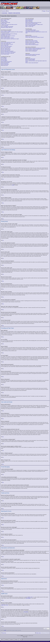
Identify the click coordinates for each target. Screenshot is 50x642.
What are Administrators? (29, 19)
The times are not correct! (5, 32)
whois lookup (26, 611)
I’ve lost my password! (4, 25)
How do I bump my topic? (5, 54)
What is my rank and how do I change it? (7, 37)
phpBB (5, 630)
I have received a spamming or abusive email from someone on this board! (36, 32)
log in (8, 5)
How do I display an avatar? (5, 36)
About (2, 639)
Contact (11, 639)
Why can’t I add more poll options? (6, 46)
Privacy (16, 639)
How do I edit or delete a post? (6, 43)
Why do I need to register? (5, 19)
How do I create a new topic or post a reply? (8, 42)
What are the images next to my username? (8, 35)
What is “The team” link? (29, 26)
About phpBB (28, 598)
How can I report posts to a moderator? (7, 51)
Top (20, 639)
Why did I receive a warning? (5, 50)
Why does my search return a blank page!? (32, 42)
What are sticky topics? (4, 63)
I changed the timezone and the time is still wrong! (9, 33)
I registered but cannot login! (5, 22)
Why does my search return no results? (31, 41)
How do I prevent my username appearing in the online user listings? (12, 31)
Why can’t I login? (4, 23)
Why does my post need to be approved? (7, 53)
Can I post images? (4, 60)
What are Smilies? (4, 59)
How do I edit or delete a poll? (6, 47)
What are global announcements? (6, 61)
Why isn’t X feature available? (30, 59)
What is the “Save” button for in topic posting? (8, 52)
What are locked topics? (5, 64)
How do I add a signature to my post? (7, 44)
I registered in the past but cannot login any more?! (9, 24)
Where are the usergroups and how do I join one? (33, 22)
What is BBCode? (4, 57)
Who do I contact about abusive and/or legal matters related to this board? (35, 61)
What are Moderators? (29, 20)
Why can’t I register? (4, 21)
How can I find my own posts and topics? (31, 44)
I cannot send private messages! (30, 29)
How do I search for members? (30, 43)
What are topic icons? (4, 65)
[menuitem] (7, 11)
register (11, 5)
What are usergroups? (29, 21)
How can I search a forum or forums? (31, 40)
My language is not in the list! (5, 34)
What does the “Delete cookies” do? (6, 27)
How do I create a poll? (4, 45)
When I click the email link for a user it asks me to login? (10, 38)
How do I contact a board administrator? (31, 62)
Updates (6, 639)
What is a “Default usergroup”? (30, 25)
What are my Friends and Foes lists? (31, 36)
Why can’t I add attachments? (5, 49)
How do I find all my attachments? (30, 55)
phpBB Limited (30, 597)
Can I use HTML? (4, 58)
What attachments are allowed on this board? (32, 54)
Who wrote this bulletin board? (30, 58)
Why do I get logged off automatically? (7, 26)
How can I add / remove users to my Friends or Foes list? (34, 37)
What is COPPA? (4, 20)
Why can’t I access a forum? (5, 48)
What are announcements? (5, 62)
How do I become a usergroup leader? (31, 23)
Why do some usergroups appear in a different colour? (34, 24)
